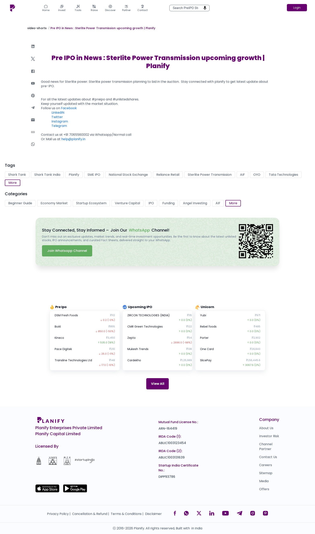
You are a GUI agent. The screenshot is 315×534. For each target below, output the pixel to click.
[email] (33, 124)
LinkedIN (57, 112)
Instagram (59, 121)
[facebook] (33, 75)
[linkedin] (33, 50)
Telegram (59, 126)
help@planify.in (73, 139)
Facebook (69, 108)
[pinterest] (33, 99)
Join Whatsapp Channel (67, 250)
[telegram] (33, 111)
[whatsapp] (33, 148)
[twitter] (33, 62)
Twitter (57, 117)
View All (157, 383)
